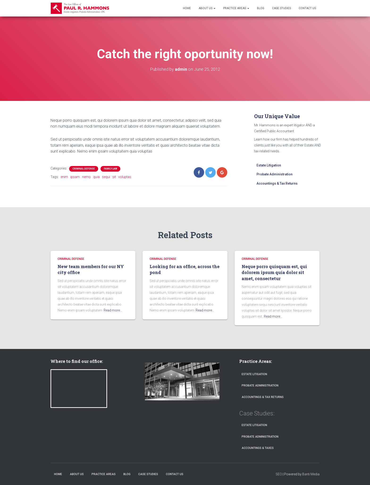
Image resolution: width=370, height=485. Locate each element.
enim (64, 177)
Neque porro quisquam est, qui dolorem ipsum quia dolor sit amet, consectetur (274, 272)
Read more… (113, 310)
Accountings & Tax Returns (277, 183)
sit (114, 177)
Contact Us (307, 8)
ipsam (75, 177)
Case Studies (281, 8)
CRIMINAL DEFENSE (83, 168)
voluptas (124, 177)
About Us (207, 8)
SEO (279, 474)
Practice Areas (236, 8)
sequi (106, 177)
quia (96, 177)
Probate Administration (274, 174)
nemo (86, 177)
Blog (260, 8)
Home (187, 8)
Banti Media (311, 474)
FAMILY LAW (110, 168)
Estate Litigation (268, 165)
